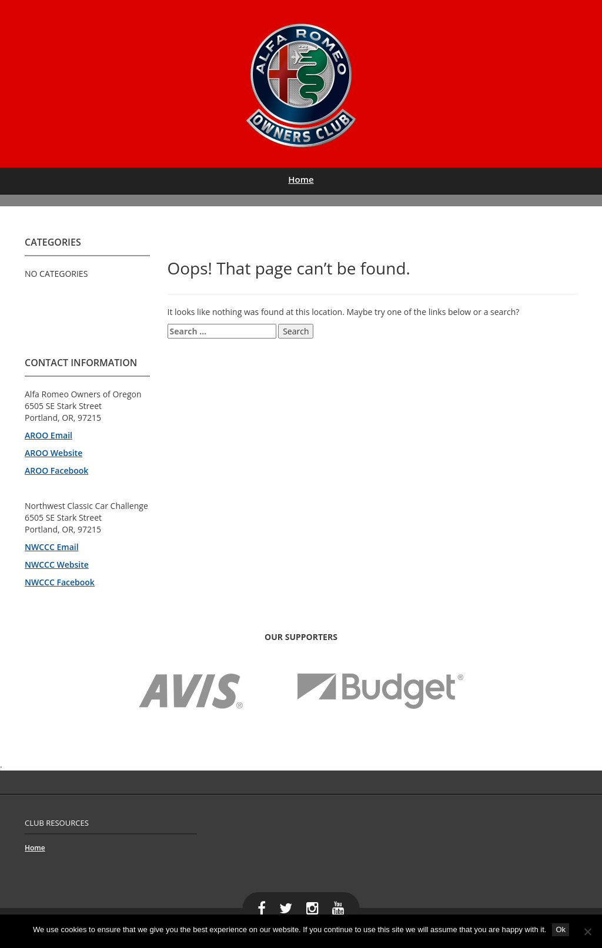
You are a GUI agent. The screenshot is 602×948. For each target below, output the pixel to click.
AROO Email (48, 435)
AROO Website (53, 452)
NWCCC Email (52, 546)
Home (300, 179)
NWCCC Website (57, 564)
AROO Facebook (56, 470)
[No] (587, 931)
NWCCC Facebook (60, 582)
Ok (561, 929)
